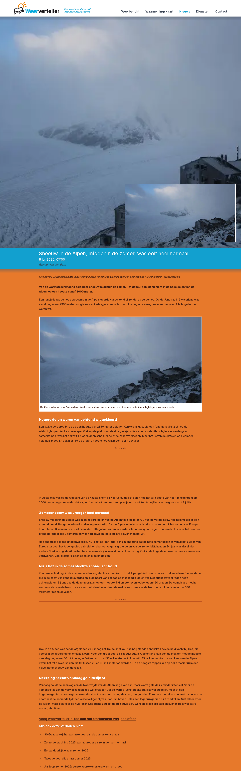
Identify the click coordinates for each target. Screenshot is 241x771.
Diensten (202, 11)
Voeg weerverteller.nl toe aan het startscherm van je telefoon (87, 719)
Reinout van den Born (52, 264)
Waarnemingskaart (159, 11)
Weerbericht (130, 11)
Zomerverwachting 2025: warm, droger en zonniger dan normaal (85, 742)
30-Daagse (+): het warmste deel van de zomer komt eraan (81, 734)
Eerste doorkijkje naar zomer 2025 (66, 750)
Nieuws (184, 11)
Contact (221, 11)
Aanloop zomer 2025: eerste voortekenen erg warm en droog (83, 766)
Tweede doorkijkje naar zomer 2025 (67, 758)
